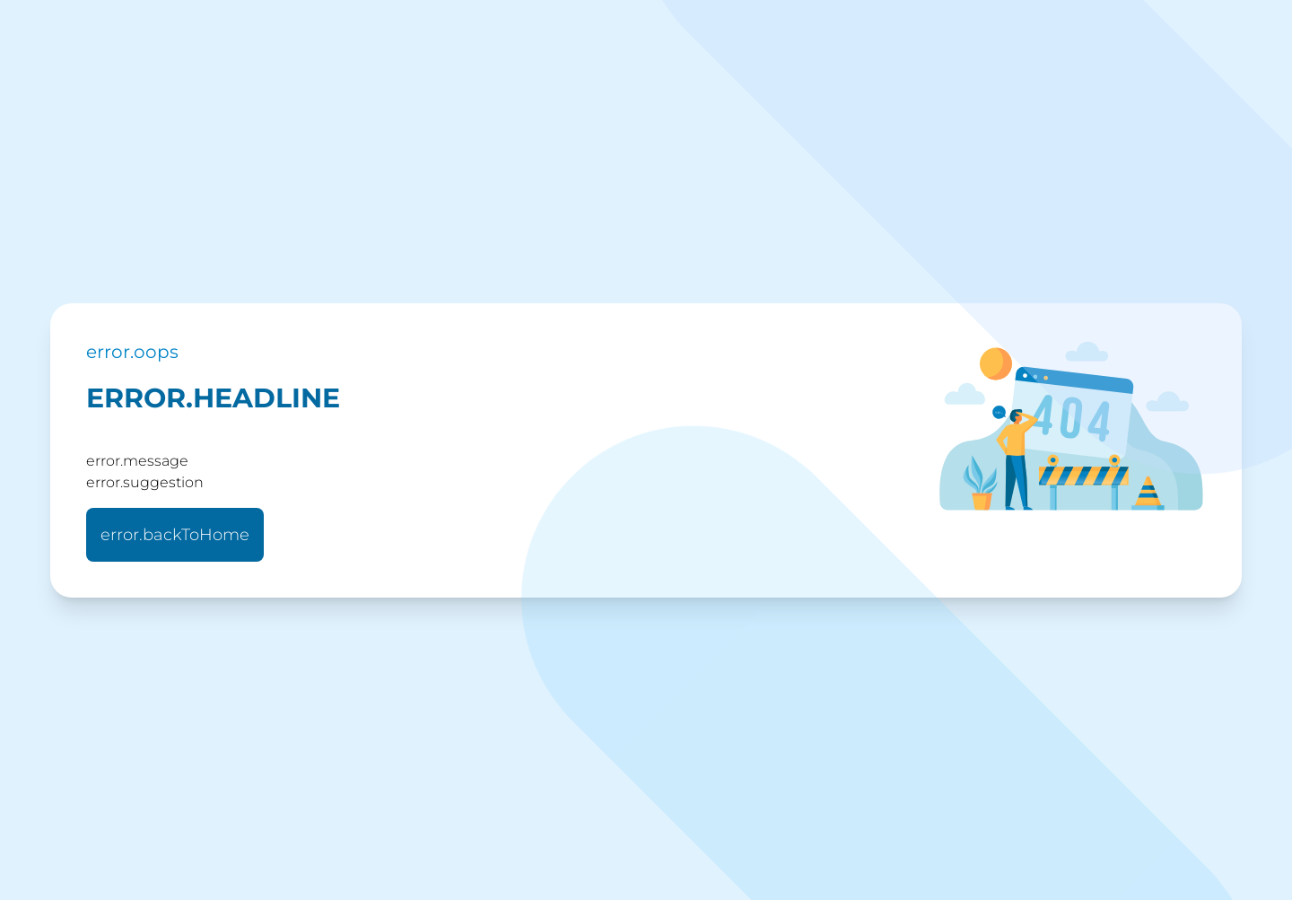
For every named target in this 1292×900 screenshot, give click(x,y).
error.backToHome (174, 535)
